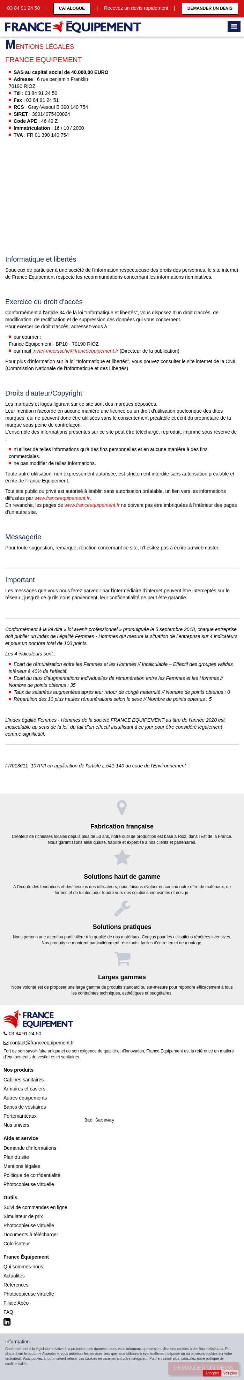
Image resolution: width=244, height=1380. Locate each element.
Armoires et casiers (24, 1089)
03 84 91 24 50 (22, 1033)
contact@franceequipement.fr (38, 1042)
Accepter (212, 1373)
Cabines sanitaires (23, 1079)
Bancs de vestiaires (24, 1107)
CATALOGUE (72, 8)
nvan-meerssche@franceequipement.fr (76, 351)
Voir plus (230, 1373)
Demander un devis (209, 8)
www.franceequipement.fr (62, 498)
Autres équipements (25, 1098)
